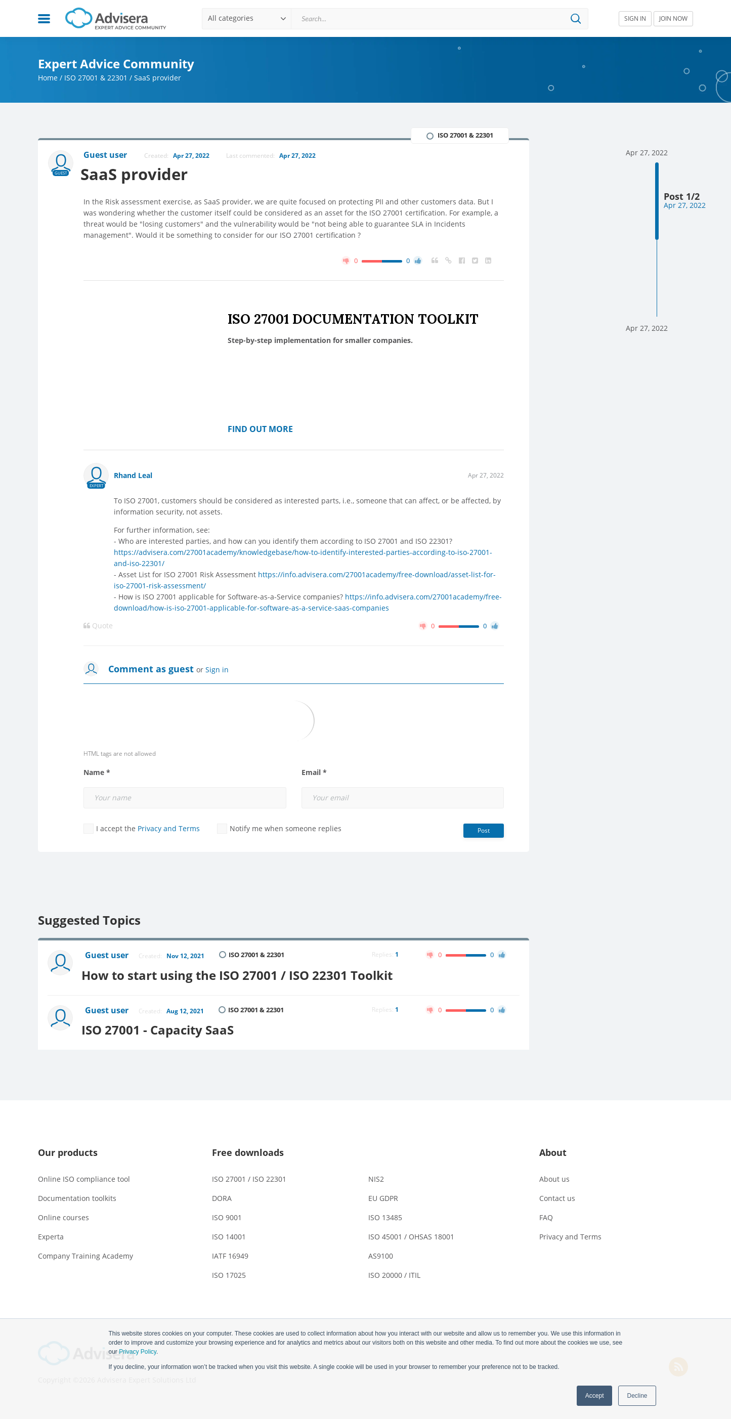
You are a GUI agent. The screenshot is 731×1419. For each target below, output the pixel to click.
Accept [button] (594, 1395)
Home (48, 77)
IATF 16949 (230, 1253)
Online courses (63, 1214)
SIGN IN (635, 18)
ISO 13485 (385, 1214)
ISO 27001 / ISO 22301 (249, 1176)
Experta (51, 1233)
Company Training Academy (85, 1253)
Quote (98, 626)
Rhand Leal (133, 476)
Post (484, 831)
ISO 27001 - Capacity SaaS (162, 1026)
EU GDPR (383, 1195)
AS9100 (380, 1253)
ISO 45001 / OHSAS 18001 (411, 1233)
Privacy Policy (137, 1351)
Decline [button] (637, 1395)
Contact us (557, 1195)
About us (554, 1176)
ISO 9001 (227, 1214)
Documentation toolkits (77, 1195)
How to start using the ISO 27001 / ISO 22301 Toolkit (241, 973)
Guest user (108, 956)
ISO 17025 (229, 1272)
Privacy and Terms (169, 829)
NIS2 (376, 1176)
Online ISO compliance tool (84, 1176)
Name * (96, 773)
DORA (222, 1195)
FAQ (546, 1214)
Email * (314, 773)
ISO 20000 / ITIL (394, 1272)
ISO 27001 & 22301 (95, 77)
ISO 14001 (229, 1233)
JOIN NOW (673, 18)
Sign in (217, 670)
